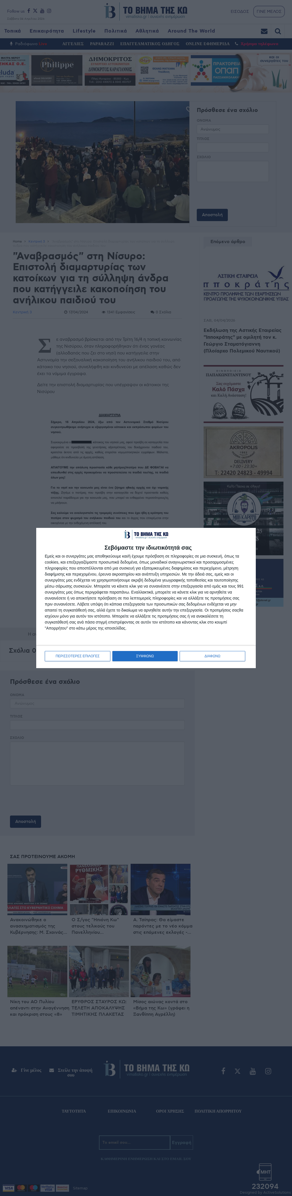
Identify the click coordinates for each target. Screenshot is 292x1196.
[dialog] (146, 598)
